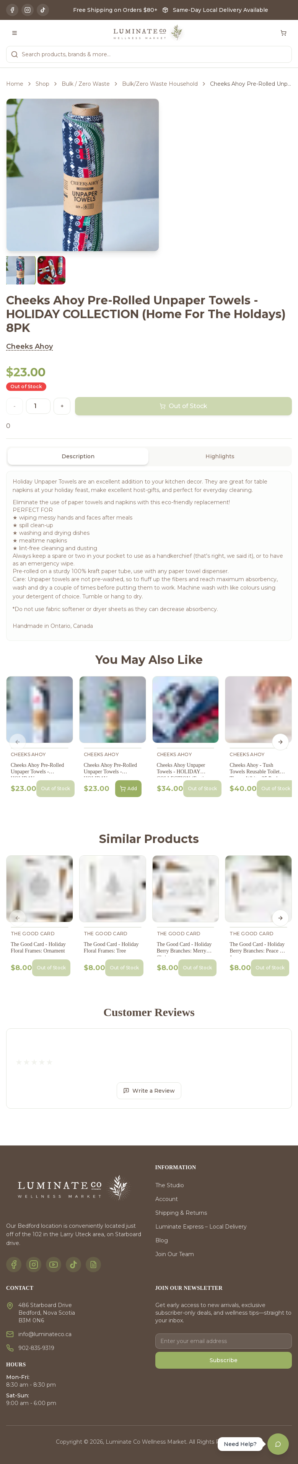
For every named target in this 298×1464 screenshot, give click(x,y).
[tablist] (149, 456)
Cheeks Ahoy (29, 346)
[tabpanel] (149, 556)
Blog (161, 1240)
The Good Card (33, 933)
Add (128, 789)
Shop (42, 83)
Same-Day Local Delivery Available (220, 10)
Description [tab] (78, 456)
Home (14, 83)
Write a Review (149, 1090)
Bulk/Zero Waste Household (160, 83)
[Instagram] (27, 10)
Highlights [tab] (219, 456)
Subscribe (224, 1360)
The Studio (169, 1185)
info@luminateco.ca (45, 1334)
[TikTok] (43, 10)
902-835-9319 (36, 1348)
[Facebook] (12, 10)
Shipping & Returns (181, 1212)
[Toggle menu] (14, 33)
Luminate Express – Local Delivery (201, 1226)
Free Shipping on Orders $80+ (115, 10)
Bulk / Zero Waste (86, 83)
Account (166, 1199)
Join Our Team (174, 1254)
